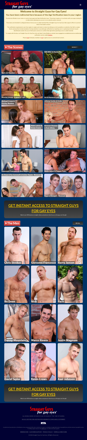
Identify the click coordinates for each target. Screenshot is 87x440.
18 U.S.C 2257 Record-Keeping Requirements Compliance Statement (43, 419)
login (28, 37)
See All (78, 223)
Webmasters (24, 432)
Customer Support (35, 432)
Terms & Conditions (60, 432)
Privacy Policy (48, 432)
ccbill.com (43, 428)
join (42, 37)
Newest (74, 47)
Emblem (50, 35)
